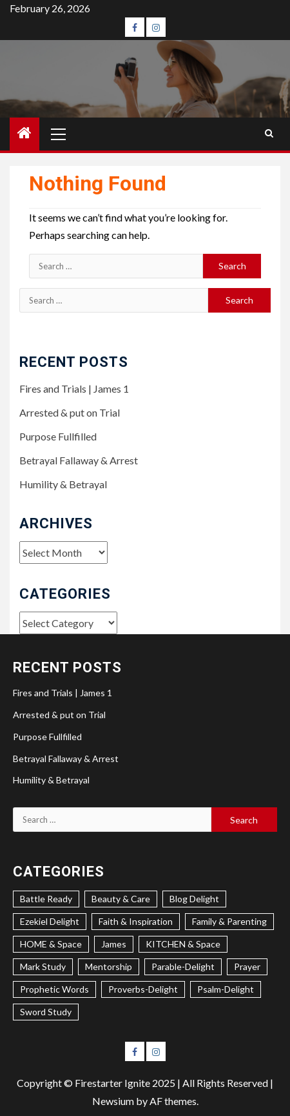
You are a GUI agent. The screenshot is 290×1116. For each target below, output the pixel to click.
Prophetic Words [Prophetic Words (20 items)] (54, 989)
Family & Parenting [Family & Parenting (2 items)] (229, 921)
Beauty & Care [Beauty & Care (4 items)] (121, 898)
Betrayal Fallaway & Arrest (78, 460)
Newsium (113, 1101)
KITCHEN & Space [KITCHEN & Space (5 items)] (183, 943)
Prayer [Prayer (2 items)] (247, 966)
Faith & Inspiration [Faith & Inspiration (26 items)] (136, 921)
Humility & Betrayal (63, 484)
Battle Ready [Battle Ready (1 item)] (46, 898)
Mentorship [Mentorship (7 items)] (108, 966)
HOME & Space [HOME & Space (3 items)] (51, 943)
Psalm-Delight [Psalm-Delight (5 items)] (225, 989)
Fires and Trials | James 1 (74, 388)
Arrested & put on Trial (69, 412)
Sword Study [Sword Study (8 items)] (46, 1011)
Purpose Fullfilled (58, 436)
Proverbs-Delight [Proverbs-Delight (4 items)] (143, 989)
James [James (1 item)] (113, 943)
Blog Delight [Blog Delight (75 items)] (194, 898)
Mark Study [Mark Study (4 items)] (43, 966)
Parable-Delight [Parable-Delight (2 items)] (183, 966)
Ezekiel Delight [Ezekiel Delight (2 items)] (49, 921)
